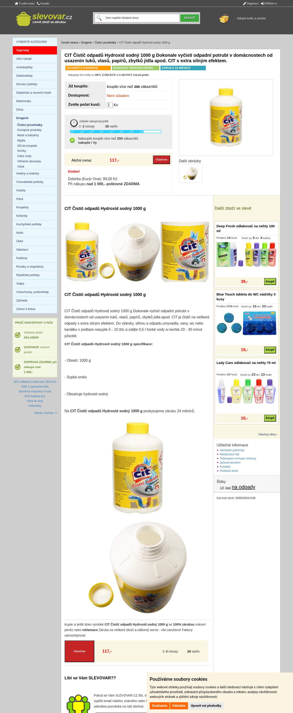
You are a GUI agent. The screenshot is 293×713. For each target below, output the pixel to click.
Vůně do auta (35, 401)
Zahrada (21, 300)
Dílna (19, 109)
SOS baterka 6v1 (34, 396)
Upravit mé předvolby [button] (206, 706)
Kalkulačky (34, 405)
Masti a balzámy (28, 135)
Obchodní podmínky (232, 450)
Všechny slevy (267, 434)
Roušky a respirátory (29, 266)
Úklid (19, 241)
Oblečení (22, 249)
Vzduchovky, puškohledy (32, 292)
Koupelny (22, 207)
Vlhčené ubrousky (29, 161)
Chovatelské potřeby (29, 182)
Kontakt (43, 3)
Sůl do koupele (27, 145)
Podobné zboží (229, 470)
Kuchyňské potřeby (29, 224)
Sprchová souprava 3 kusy (35, 391)
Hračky (20, 190)
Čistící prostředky (105, 42)
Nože (19, 232)
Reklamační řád (229, 454)
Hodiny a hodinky (27, 173)
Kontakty (225, 466)
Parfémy (21, 258)
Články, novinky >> (45, 413)
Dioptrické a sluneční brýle (33, 92)
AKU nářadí (24, 58)
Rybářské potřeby (28, 275)
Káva (19, 199)
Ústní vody (24, 156)
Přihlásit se (269, 3)
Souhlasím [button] (159, 706)
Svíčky (21, 150)
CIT (222, 487)
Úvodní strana (25, 3)
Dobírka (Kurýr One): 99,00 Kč (92, 179)
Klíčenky (21, 215)
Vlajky (20, 283)
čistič (228, 487)
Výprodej (22, 50)
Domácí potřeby (26, 84)
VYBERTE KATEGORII (31, 41)
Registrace (251, 3)
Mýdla (21, 140)
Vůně (20, 166)
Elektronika (23, 101)
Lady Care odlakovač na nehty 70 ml (246, 363)
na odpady (243, 487)
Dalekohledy (24, 75)
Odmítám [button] (179, 706)
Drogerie (86, 42)
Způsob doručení (230, 462)
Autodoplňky (24, 67)
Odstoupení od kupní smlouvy (238, 458)
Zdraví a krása (25, 309)
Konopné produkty (29, 130)
